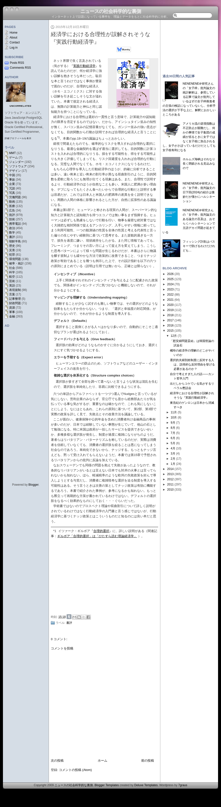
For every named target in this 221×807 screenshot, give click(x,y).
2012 (170, 479)
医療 (12, 206)
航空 (12, 276)
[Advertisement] (106, 575)
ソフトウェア (18, 166)
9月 (173, 422)
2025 (170, 279)
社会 (12, 268)
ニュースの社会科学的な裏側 (110, 11)
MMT (12, 153)
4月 (173, 448)
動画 (12, 201)
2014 (170, 469)
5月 (173, 443)
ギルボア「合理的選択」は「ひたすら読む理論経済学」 (97, 536)
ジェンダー (16, 162)
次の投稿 (57, 760)
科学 (12, 272)
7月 (173, 433)
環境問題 (15, 259)
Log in (14, 47)
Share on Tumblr (69, 616)
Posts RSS (17, 63)
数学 (12, 232)
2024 (170, 284)
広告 (12, 210)
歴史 (12, 245)
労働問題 (15, 197)
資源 (12, 307)
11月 (174, 412)
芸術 (12, 281)
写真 (12, 193)
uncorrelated (20, 106)
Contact (15, 42)
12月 (174, 336)
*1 (54, 531)
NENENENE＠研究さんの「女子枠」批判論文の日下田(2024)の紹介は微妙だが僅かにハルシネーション (199, 192)
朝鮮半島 (15, 241)
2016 (170, 325)
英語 (12, 285)
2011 (170, 484)
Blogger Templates (107, 785)
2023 (170, 289)
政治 (12, 228)
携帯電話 (15, 223)
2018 (170, 315)
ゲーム (13, 157)
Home (13, 32)
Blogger (33, 484)
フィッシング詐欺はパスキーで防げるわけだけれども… (199, 246)
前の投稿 (147, 760)
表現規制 (15, 290)
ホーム (102, 760)
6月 (173, 438)
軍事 (12, 312)
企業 (12, 184)
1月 (173, 464)
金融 (12, 316)
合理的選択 (101, 531)
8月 (173, 428)
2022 (170, 294)
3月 (173, 453)
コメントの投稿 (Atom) (75, 770)
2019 (170, 310)
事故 (12, 179)
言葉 (12, 294)
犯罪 (12, 254)
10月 (174, 417)
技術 (12, 219)
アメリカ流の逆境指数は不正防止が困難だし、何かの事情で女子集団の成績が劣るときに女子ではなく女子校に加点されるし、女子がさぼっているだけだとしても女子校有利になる (189, 137)
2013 (170, 474)
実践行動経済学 (84, 66)
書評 (12, 237)
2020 (170, 305)
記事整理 (15, 298)
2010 (170, 489)
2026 (170, 274)
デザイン (15, 170)
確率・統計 (16, 263)
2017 (170, 320)
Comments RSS (20, 67)
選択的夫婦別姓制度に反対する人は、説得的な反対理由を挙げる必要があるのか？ (192, 364)
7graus (182, 785)
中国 (12, 175)
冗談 (12, 188)
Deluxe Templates (146, 785)
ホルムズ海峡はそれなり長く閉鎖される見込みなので (199, 163)
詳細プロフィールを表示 (18, 138)
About (13, 37)
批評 (12, 215)
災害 (12, 250)
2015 (170, 330)
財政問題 (15, 303)
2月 (173, 458)
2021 (170, 299)
